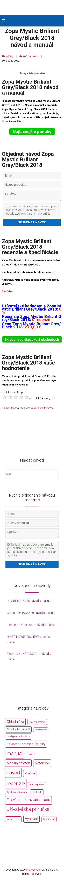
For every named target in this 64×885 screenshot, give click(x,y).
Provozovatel (33, 872)
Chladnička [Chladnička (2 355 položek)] (15, 724)
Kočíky (9, 56)
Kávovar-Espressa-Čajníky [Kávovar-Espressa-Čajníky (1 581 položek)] (26, 747)
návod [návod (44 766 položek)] (13, 775)
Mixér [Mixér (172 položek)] (30, 757)
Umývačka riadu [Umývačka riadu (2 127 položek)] (37, 802)
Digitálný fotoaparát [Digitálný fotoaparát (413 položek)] (18, 732)
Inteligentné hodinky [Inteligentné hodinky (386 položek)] (18, 739)
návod (14, 408)
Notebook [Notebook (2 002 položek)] (42, 766)
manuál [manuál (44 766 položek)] (15, 756)
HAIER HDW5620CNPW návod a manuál (28, 642)
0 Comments (30, 56)
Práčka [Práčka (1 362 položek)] (30, 776)
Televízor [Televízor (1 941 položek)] (13, 802)
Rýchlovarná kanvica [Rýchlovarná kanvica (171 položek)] (17, 795)
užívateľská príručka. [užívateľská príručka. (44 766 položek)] (29, 812)
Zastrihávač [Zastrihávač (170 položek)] (49, 822)
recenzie (24, 408)
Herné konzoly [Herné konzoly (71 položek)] (41, 732)
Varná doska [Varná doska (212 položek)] (13, 822)
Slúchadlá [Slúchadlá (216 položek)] (37, 795)
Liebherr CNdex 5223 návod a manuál (31, 627)
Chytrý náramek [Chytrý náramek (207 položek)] (37, 724)
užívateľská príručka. (42, 408)
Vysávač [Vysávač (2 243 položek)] (31, 821)
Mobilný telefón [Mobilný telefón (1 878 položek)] (18, 766)
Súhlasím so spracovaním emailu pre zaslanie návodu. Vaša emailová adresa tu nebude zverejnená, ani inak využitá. (31, 211)
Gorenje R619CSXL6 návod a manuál (31, 615)
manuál (6, 408)
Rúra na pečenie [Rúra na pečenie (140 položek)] (37, 787)
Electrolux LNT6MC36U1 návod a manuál (29, 658)
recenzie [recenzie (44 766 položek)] (16, 786)
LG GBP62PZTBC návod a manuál (29, 603)
